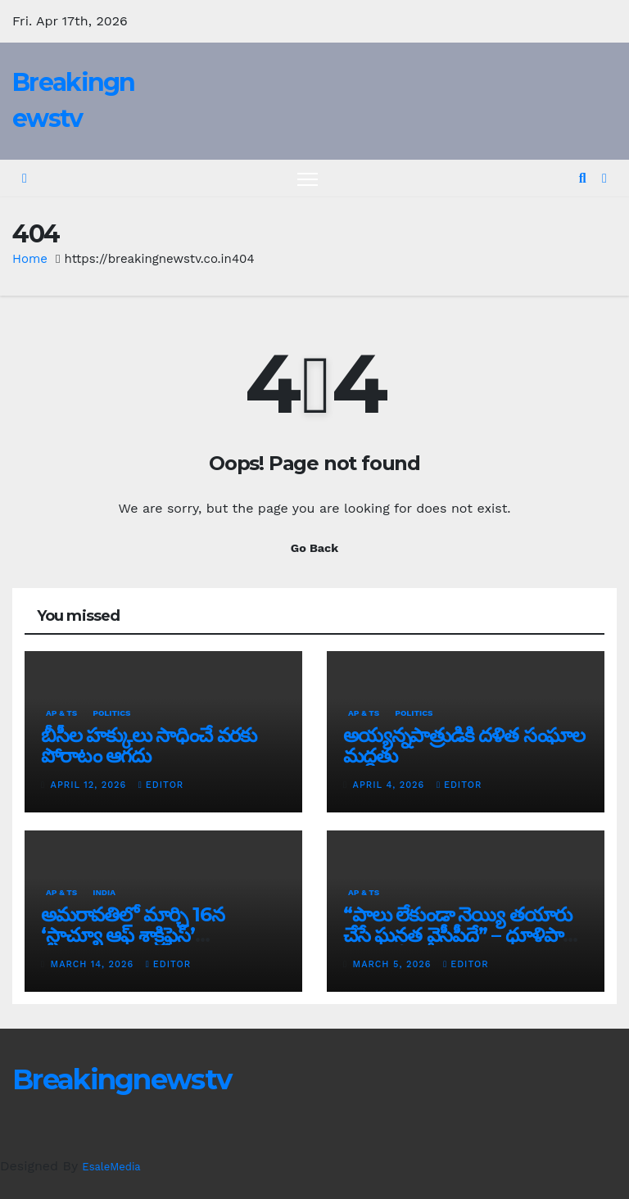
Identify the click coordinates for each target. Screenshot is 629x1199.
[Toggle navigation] (307, 179)
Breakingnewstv (121, 1079)
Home (30, 258)
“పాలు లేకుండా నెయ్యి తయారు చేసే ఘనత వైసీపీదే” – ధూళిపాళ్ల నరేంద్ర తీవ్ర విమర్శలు (458, 935)
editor (160, 785)
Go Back (314, 547)
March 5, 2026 (394, 964)
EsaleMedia (111, 1167)
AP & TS (61, 712)
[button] (582, 178)
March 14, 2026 (94, 964)
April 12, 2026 (90, 785)
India (104, 892)
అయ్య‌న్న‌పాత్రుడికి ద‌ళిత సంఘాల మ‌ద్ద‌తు (464, 745)
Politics (111, 712)
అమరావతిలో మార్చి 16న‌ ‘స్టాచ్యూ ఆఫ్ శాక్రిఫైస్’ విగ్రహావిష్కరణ (132, 935)
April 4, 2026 (390, 785)
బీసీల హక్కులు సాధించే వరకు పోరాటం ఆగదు (148, 745)
